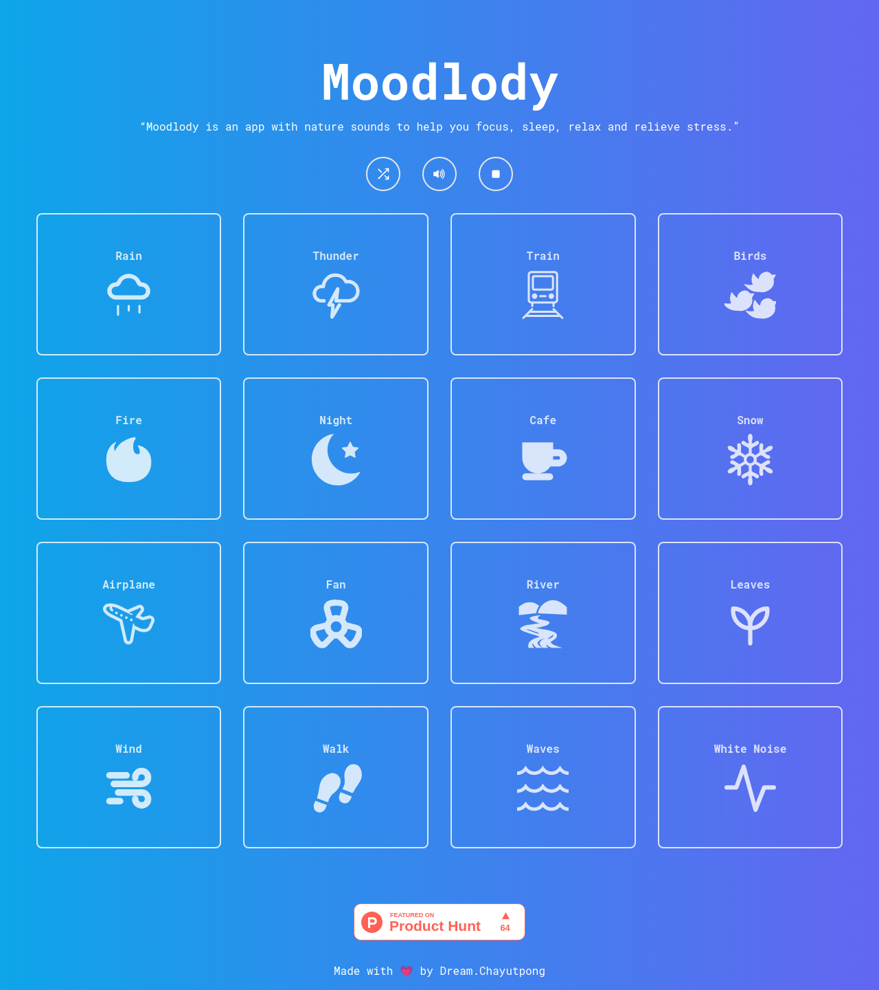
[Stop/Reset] (496, 174)
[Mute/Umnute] (439, 174)
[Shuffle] (383, 174)
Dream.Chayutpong (492, 970)
